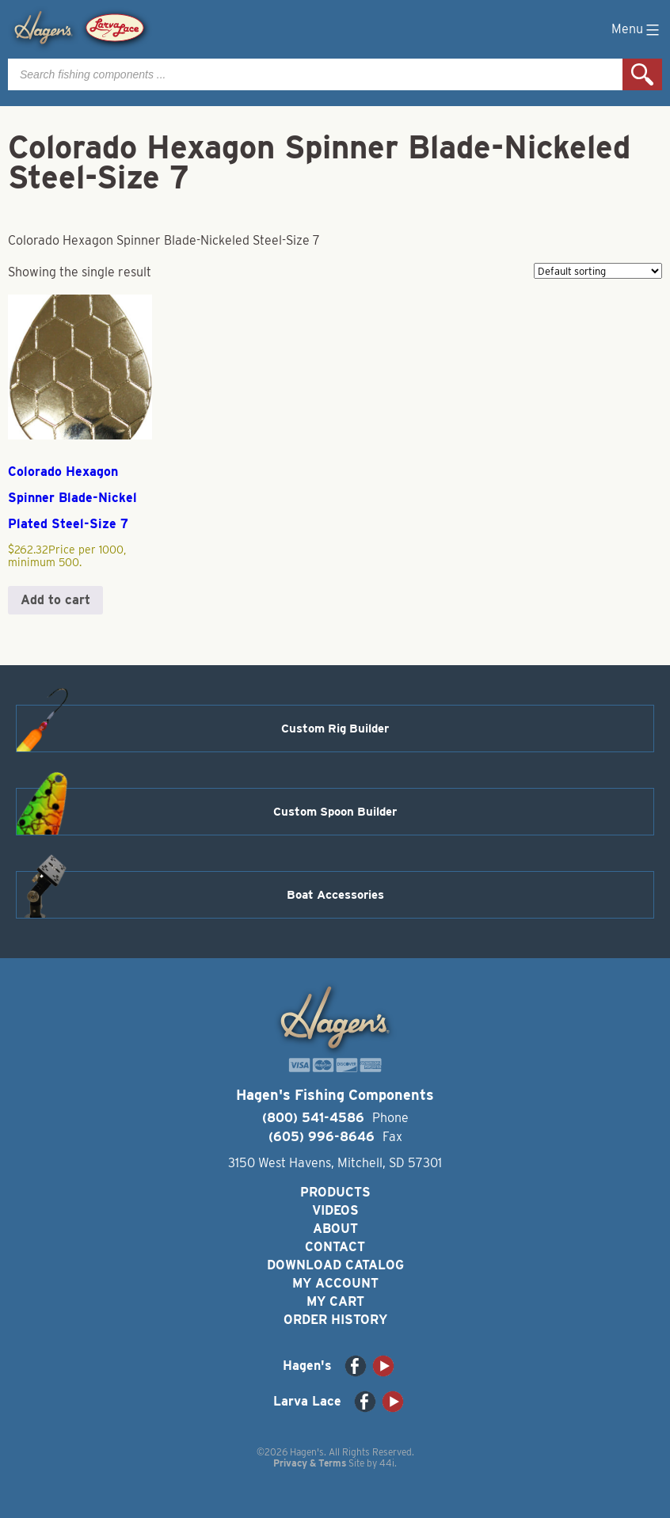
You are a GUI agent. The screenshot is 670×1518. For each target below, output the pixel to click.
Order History (335, 1319)
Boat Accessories (335, 895)
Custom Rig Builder (335, 728)
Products (335, 1192)
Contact (335, 1246)
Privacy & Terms (309, 1463)
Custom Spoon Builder (335, 812)
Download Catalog (335, 1265)
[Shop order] (598, 271)
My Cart (335, 1301)
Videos (335, 1210)
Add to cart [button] (55, 599)
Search (642, 74)
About (335, 1228)
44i (386, 1463)
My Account (335, 1283)
